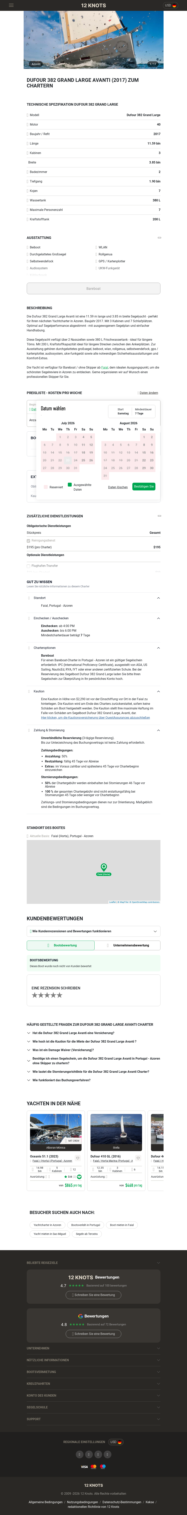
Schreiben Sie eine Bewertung (93, 1295)
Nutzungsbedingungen (82, 1502)
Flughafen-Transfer (45, 566)
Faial (104, 367)
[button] (93, 237)
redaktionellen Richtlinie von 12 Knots (93, 1507)
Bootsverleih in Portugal (85, 1225)
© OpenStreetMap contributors (144, 902)
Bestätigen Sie (144, 486)
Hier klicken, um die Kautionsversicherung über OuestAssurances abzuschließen (95, 717)
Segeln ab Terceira (87, 1233)
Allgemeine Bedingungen (46, 1502)
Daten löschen (118, 487)
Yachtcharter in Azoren (47, 1225)
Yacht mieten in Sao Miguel (50, 1233)
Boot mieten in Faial (122, 1225)
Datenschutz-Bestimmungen (122, 1502)
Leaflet (112, 902)
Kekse (150, 1502)
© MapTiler (123, 902)
